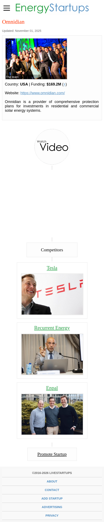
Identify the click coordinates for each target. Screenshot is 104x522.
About (52, 481)
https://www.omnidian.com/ (42, 93)
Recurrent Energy (52, 328)
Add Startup (51, 498)
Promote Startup (52, 454)
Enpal (52, 388)
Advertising (52, 507)
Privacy (52, 515)
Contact (52, 490)
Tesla (52, 268)
